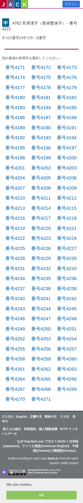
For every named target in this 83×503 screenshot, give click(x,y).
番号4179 (67, 87)
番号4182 (67, 97)
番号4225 (15, 248)
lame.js (53, 458)
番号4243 (15, 308)
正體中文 (36, 416)
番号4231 (15, 268)
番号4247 (41, 318)
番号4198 (15, 157)
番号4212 (67, 197)
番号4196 (41, 147)
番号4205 (41, 177)
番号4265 (41, 378)
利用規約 (30, 429)
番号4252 (15, 338)
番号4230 (67, 258)
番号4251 (67, 328)
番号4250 (41, 328)
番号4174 (15, 77)
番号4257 (67, 348)
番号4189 (15, 127)
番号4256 (41, 348)
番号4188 (67, 117)
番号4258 (15, 358)
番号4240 (15, 298)
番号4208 (41, 188)
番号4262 (41, 369)
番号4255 (15, 348)
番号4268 (41, 389)
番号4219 (15, 228)
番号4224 (67, 238)
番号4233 (67, 268)
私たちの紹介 (12, 429)
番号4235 (41, 278)
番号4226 (41, 248)
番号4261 (15, 369)
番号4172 (41, 67)
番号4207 (15, 188)
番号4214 (41, 208)
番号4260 (67, 358)
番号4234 (15, 278)
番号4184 (41, 107)
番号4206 (67, 177)
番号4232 (41, 268)
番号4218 (67, 218)
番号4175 (41, 77)
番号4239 (67, 288)
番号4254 (67, 338)
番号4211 (41, 197)
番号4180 (15, 97)
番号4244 (41, 308)
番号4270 (15, 399)
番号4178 (41, 87)
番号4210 (15, 197)
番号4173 (67, 67)
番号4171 (15, 67)
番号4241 (41, 298)
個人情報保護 (48, 429)
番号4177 (15, 87)
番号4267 (15, 389)
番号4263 (67, 369)
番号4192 (15, 137)
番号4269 (67, 389)
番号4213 (15, 208)
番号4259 (41, 358)
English (21, 416)
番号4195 (15, 147)
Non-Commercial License (42, 472)
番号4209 (67, 188)
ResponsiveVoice (38, 470)
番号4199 (41, 157)
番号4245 (67, 308)
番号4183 (15, 107)
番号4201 (15, 167)
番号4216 (15, 218)
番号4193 (41, 137)
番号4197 (67, 147)
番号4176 (67, 77)
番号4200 (67, 157)
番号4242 (67, 298)
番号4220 (41, 228)
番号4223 (41, 238)
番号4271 (41, 399)
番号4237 (15, 288)
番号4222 (15, 238)
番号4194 (67, 137)
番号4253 (41, 338)
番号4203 (67, 167)
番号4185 (67, 107)
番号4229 (41, 258)
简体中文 (50, 416)
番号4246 (15, 318)
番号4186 (15, 117)
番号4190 (41, 127)
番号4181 (41, 97)
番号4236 (67, 278)
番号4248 (67, 318)
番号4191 (67, 127)
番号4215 (67, 208)
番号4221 (67, 228)
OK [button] (41, 495)
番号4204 (15, 177)
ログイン (71, 4)
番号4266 (67, 378)
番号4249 (15, 328)
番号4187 (41, 117)
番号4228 (15, 258)
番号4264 (15, 378)
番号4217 (41, 218)
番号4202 (41, 167)
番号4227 (67, 248)
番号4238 (41, 288)
